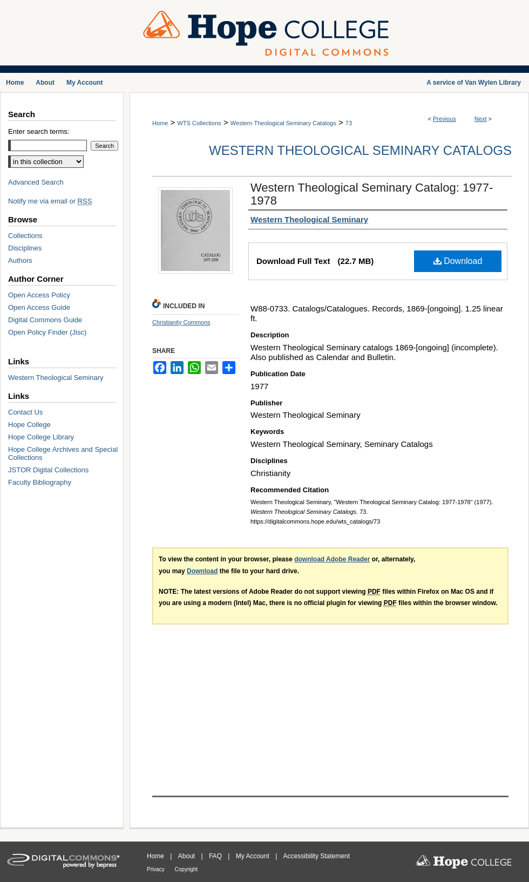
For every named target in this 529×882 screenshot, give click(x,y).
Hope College (29, 424)
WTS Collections (199, 123)
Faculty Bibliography (39, 482)
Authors (20, 260)
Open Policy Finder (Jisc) (47, 332)
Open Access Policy (39, 295)
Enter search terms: (38, 131)
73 (348, 123)
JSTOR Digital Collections (48, 470)
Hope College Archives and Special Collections (63, 453)
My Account (253, 856)
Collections (25, 236)
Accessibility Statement (316, 856)
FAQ (216, 856)
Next (480, 119)
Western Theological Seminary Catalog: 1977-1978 (371, 194)
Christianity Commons (181, 322)
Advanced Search (36, 182)
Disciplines (25, 248)
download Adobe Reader (332, 559)
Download (458, 261)
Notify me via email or (50, 201)
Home (160, 123)
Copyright (186, 869)
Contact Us (25, 412)
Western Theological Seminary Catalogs (283, 123)
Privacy (156, 869)
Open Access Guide (39, 307)
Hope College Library (41, 437)
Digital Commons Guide (45, 320)
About (187, 856)
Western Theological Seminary (56, 378)
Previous (444, 119)
